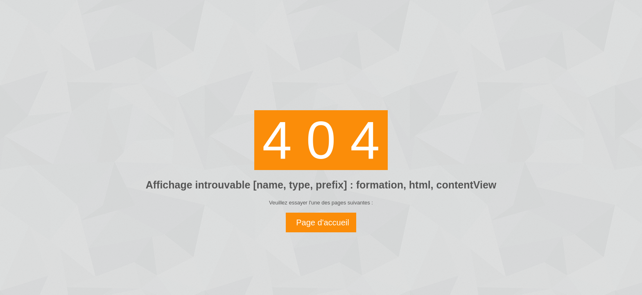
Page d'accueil (322, 222)
